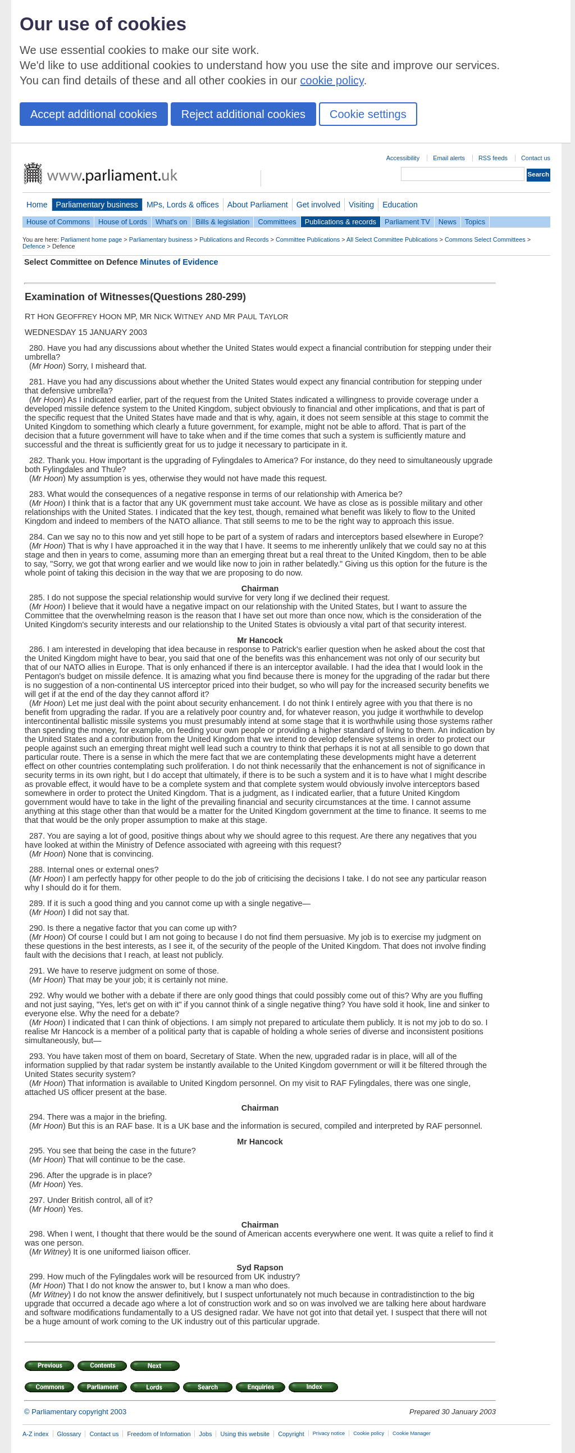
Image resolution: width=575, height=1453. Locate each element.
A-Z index (35, 1434)
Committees (277, 222)
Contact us (535, 158)
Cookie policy (368, 1433)
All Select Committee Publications (392, 239)
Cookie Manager (412, 1433)
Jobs (205, 1434)
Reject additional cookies (243, 114)
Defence (33, 246)
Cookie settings (368, 114)
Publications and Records (233, 239)
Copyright (291, 1434)
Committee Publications (308, 239)
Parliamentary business (97, 204)
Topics (475, 222)
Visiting (361, 204)
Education (400, 204)
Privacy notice (329, 1433)
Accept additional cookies (93, 114)
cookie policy (332, 80)
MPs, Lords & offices (183, 204)
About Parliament (257, 204)
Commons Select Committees (485, 239)
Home (37, 204)
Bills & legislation (222, 222)
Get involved (318, 204)
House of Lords (122, 222)
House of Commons (58, 222)
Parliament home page (91, 239)
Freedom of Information (158, 1434)
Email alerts (449, 158)
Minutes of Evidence (179, 261)
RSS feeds (493, 158)
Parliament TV (407, 222)
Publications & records (340, 222)
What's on (172, 222)
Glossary (69, 1434)
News (448, 222)
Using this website (245, 1434)
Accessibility (402, 158)
